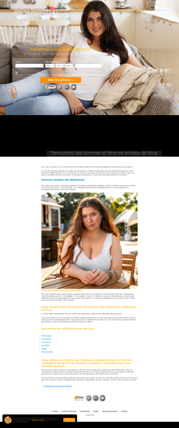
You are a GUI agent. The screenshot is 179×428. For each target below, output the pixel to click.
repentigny (45, 345)
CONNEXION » (161, 5)
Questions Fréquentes (110, 411)
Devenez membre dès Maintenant (63, 179)
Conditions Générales (63, 74)
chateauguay (46, 336)
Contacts (124, 411)
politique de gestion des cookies (96, 74)
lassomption (46, 342)
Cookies (96, 411)
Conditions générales (68, 411)
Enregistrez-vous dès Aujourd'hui (58, 386)
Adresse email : (81, 62)
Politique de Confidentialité (78, 74)
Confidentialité (85, 411)
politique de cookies (38, 420)
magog (44, 349)
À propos (55, 411)
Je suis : (18, 62)
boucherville (46, 339)
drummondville (47, 352)
